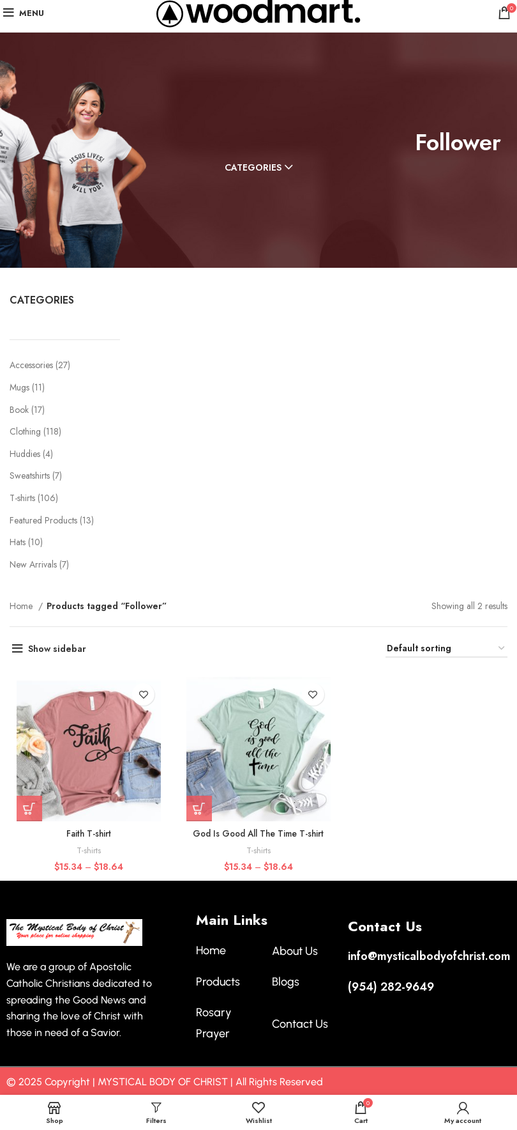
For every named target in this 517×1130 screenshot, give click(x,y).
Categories (253, 167)
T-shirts (88, 851)
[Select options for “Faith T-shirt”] (28, 809)
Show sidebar (57, 648)
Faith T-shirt (88, 834)
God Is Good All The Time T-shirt (258, 834)
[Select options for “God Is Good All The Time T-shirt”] (199, 809)
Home (22, 606)
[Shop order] (446, 649)
